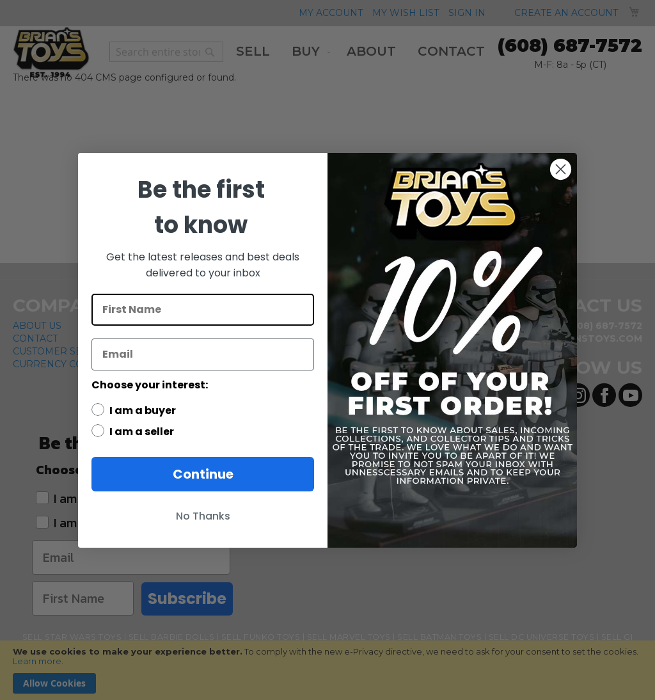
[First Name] (202, 310)
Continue (203, 474)
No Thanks (203, 516)
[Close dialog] (560, 169)
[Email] (202, 354)
